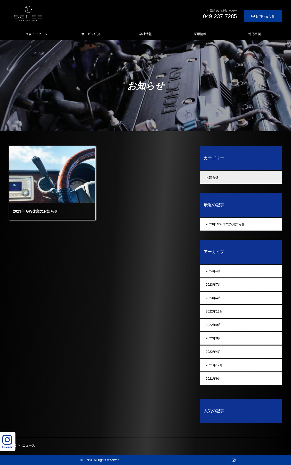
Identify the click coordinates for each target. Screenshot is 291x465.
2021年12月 (214, 365)
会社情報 (145, 34)
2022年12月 (214, 311)
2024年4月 (213, 271)
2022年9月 (213, 325)
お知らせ (212, 177)
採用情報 (200, 34)
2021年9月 (213, 378)
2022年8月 (213, 338)
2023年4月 (213, 298)
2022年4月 (213, 351)
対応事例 (254, 34)
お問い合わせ (263, 16)
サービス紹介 (90, 34)
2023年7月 (213, 284)
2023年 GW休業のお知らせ (225, 224)
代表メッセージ (36, 34)
